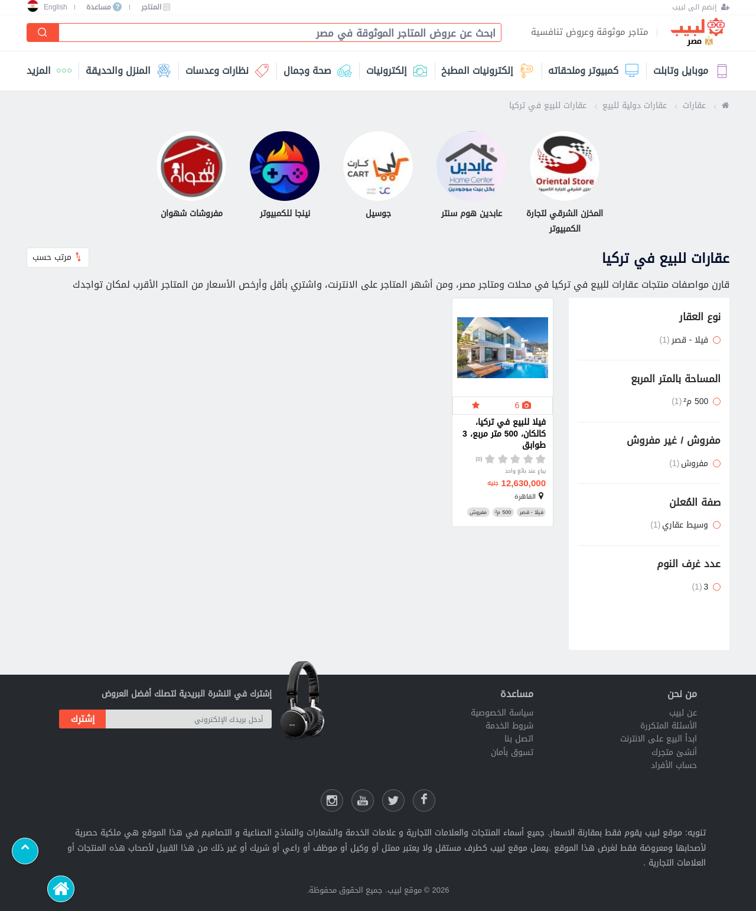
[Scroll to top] (25, 851)
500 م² (503, 512)
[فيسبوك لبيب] (424, 800)
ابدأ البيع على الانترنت (658, 739)
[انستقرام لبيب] (332, 800)
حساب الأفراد (674, 765)
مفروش (478, 512)
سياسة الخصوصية (502, 713)
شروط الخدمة (509, 726)
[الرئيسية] (60, 889)
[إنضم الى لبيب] (700, 7)
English (55, 7)
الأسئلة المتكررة (668, 726)
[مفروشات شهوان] (191, 176)
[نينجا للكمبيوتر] (284, 176)
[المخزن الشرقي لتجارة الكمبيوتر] (564, 184)
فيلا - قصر (531, 512)
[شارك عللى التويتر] (393, 800)
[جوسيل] (378, 176)
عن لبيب (683, 713)
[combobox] (275, 33)
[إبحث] (43, 32)
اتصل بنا (518, 739)
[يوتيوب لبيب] (362, 800)
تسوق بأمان (512, 752)
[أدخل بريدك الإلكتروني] (189, 719)
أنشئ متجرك (674, 752)
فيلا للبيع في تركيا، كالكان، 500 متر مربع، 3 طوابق (504, 434)
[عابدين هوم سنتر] (471, 176)
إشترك (82, 719)
